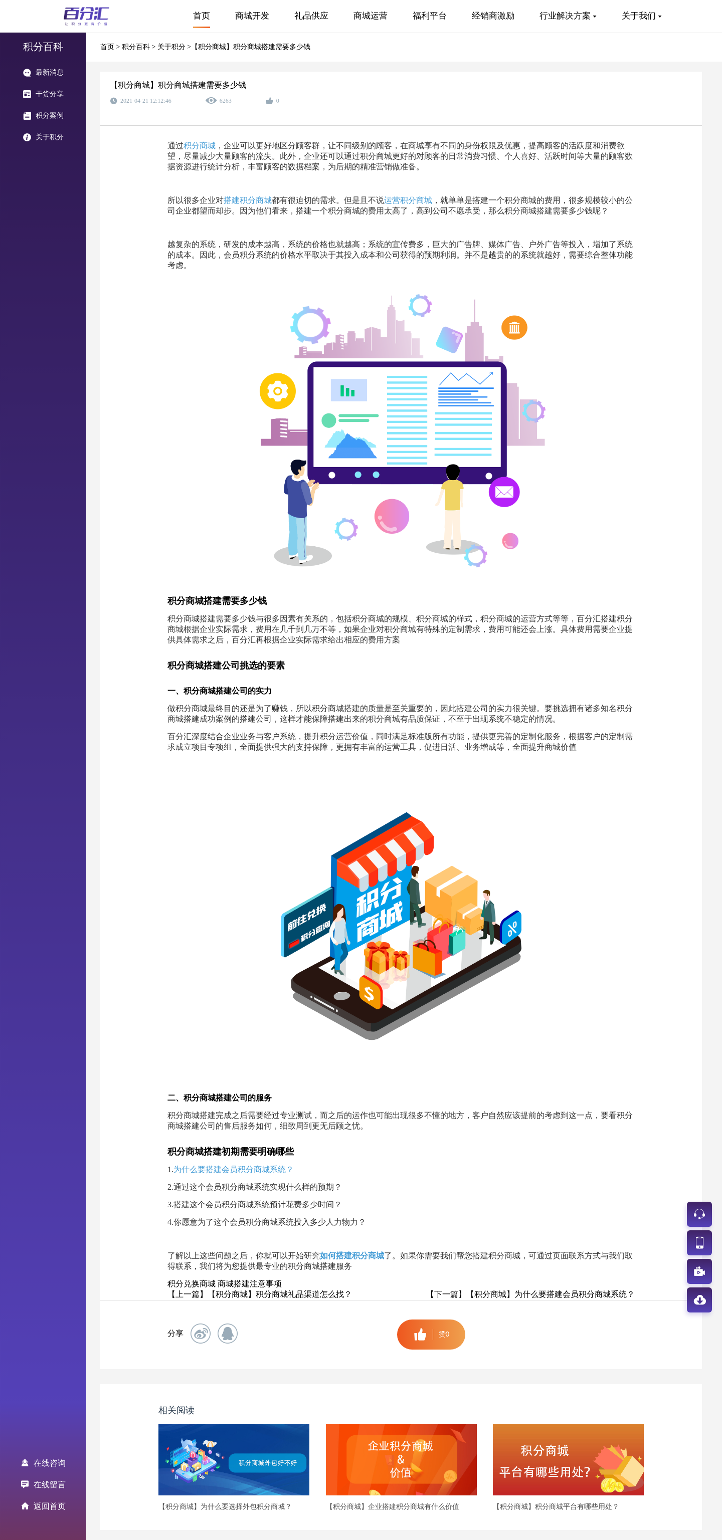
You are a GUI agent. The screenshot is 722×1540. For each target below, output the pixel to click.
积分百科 (137, 47)
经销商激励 (493, 16)
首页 (201, 16)
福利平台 (430, 16)
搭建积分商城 (248, 200)
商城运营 (370, 16)
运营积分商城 (408, 200)
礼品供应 (311, 16)
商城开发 (252, 16)
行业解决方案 (565, 16)
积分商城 (200, 145)
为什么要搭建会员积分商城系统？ (233, 1169)
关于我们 (639, 16)
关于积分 (172, 47)
